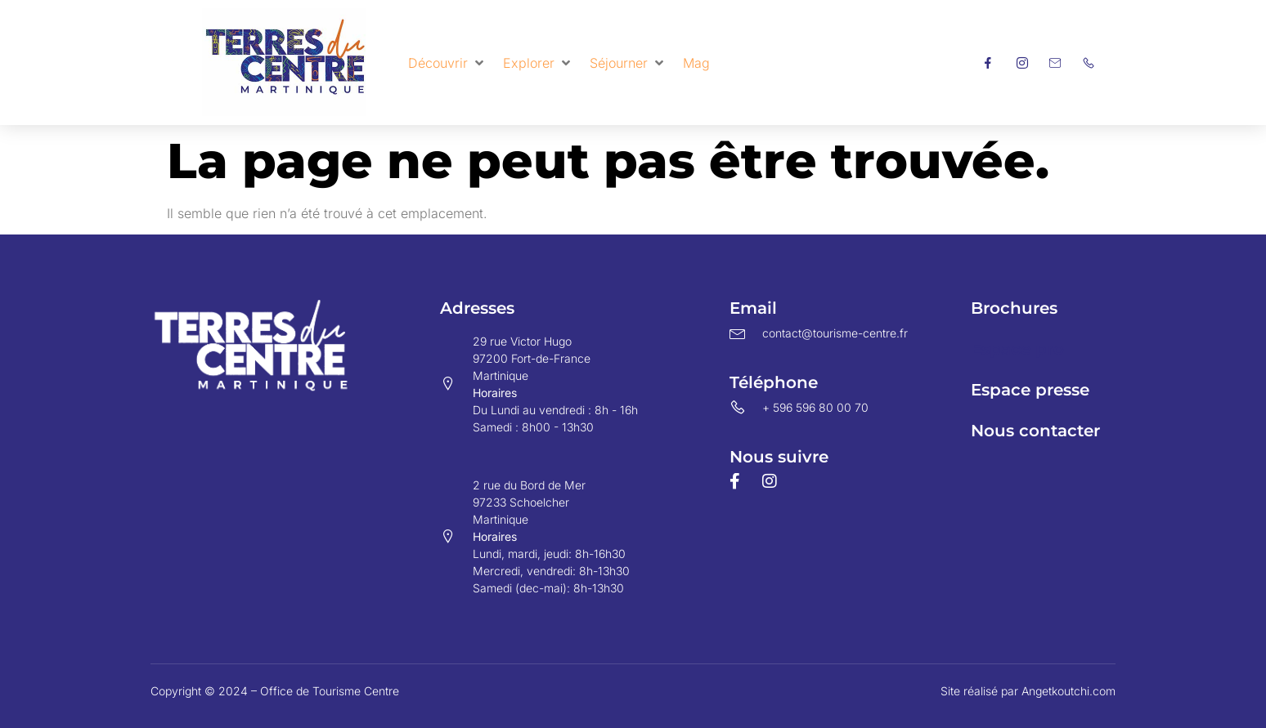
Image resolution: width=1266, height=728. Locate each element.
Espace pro (1017, 349)
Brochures (1014, 308)
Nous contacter (1035, 430)
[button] (447, 63)
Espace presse (1030, 390)
